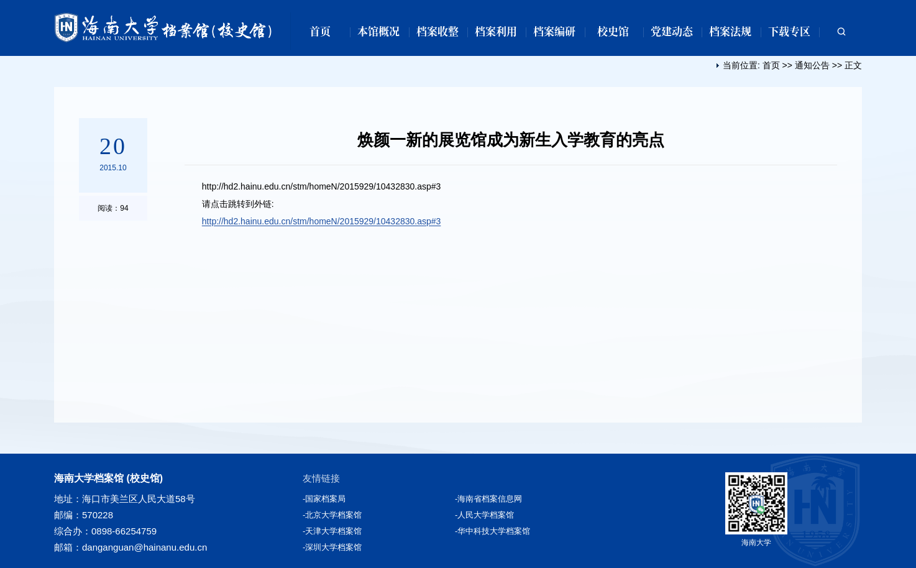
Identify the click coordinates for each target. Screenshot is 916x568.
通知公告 (812, 65)
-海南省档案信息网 (488, 498)
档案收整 (437, 31)
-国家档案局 (324, 498)
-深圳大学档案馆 (332, 547)
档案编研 (554, 31)
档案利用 (496, 31)
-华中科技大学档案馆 (492, 531)
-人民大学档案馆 (484, 515)
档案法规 (730, 31)
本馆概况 (378, 31)
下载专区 (789, 31)
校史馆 (613, 31)
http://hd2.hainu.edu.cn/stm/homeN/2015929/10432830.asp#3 (321, 221)
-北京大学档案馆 (332, 515)
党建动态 (672, 31)
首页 (320, 31)
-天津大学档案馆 (332, 531)
